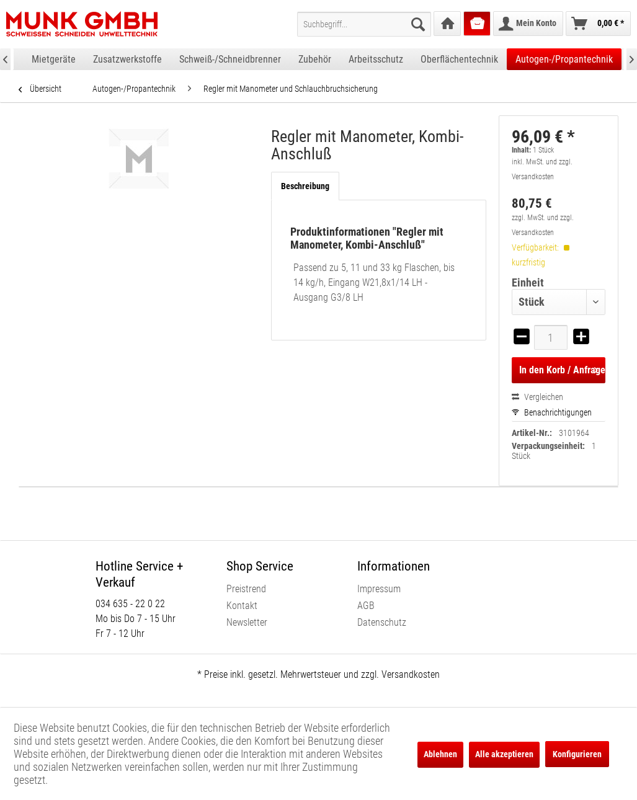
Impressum (379, 589)
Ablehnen (440, 754)
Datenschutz (381, 622)
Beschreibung (305, 186)
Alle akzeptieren (504, 754)
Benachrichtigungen (552, 412)
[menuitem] (364, 24)
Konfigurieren (577, 754)
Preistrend (246, 589)
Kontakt (241, 605)
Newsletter (246, 622)
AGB (366, 605)
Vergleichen (537, 397)
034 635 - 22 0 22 (130, 604)
